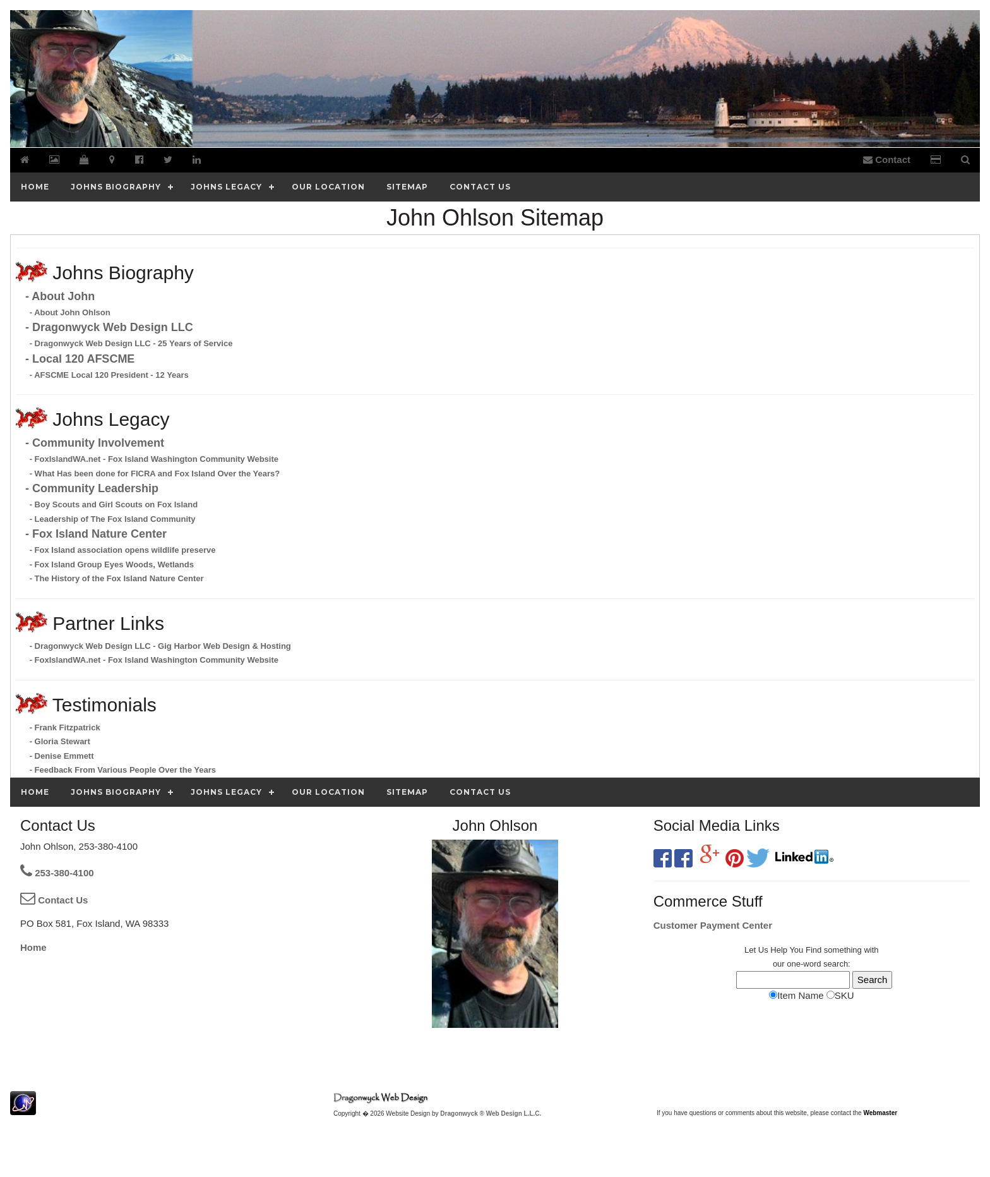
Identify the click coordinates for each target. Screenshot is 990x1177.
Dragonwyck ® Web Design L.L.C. (490, 1113)
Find (813, 950)
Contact (886, 159)
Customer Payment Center (712, 925)
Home (33, 947)
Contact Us (54, 900)
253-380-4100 (57, 872)
